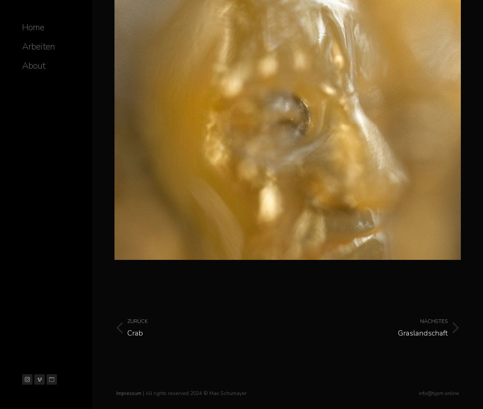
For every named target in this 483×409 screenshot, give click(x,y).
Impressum (128, 393)
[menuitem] (33, 27)
